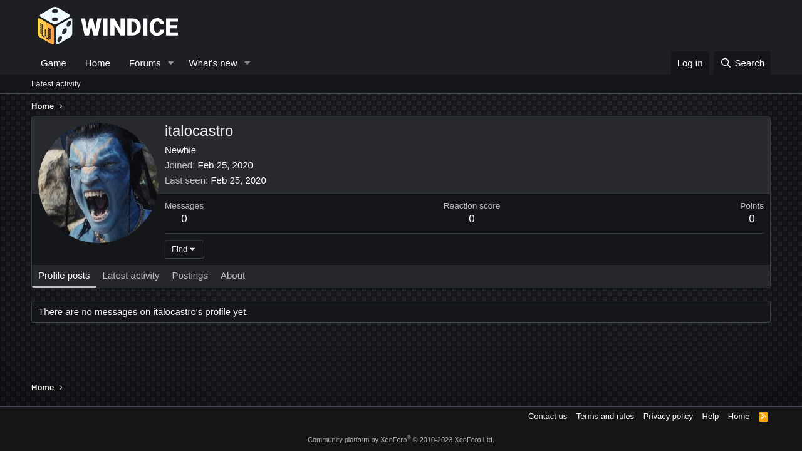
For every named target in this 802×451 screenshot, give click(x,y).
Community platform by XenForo (401, 439)
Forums (145, 63)
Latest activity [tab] (131, 275)
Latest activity (56, 83)
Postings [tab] (190, 275)
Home (97, 63)
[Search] (742, 63)
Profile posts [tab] (64, 275)
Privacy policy (668, 416)
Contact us (547, 416)
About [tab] (233, 275)
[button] (171, 63)
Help (710, 416)
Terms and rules (605, 416)
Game (53, 63)
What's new (213, 63)
